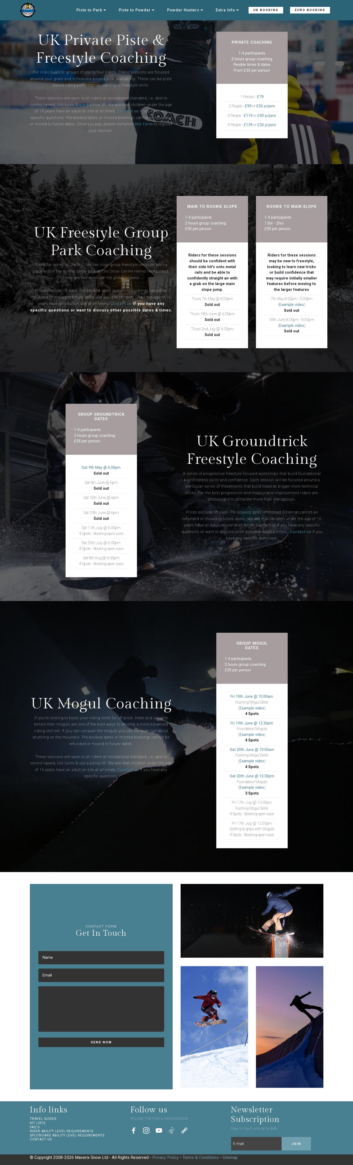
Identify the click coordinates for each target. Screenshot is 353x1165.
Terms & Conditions (200, 1157)
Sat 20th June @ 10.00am (252, 749)
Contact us (128, 111)
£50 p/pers (265, 106)
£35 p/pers (266, 125)
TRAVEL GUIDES (43, 1119)
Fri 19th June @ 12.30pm (252, 723)
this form (144, 124)
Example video (291, 304)
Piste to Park (89, 10)
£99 (248, 106)
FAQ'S (35, 1127)
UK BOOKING (265, 10)
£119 (248, 115)
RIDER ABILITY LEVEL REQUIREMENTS (61, 1131)
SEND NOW (101, 1042)
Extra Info (225, 10)
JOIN (296, 1144)
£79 (260, 97)
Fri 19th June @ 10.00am (252, 696)
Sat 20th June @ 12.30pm (252, 776)
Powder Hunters (183, 10)
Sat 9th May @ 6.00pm (101, 467)
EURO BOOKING (310, 10)
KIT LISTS (37, 1123)
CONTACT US (41, 1139)
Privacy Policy (165, 1157)
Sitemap (230, 1157)
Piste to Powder (135, 10)
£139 (248, 125)
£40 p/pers (266, 115)
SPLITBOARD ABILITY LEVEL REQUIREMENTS (67, 1135)
